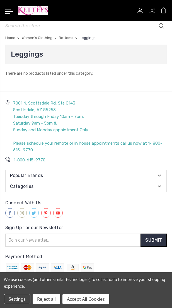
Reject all (46, 299)
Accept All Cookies (86, 299)
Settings (17, 299)
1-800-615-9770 (29, 160)
